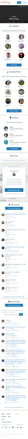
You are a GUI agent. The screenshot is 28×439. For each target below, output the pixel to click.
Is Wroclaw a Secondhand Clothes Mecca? (15, 214)
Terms (23, 433)
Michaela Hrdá (13, 335)
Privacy (2, 435)
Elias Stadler (12, 381)
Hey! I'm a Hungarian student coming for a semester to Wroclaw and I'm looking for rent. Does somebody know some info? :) (15, 342)
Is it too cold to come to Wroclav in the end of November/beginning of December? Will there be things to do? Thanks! (15, 361)
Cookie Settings (6, 422)
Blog (9, 416)
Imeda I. (12, 364)
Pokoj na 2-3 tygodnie (10, 279)
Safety (9, 414)
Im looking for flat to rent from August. (14, 247)
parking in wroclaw (9, 333)
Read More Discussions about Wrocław (14, 297)
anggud (11, 374)
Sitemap (7, 435)
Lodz (18, 22)
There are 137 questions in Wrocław (14, 407)
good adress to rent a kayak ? (12, 272)
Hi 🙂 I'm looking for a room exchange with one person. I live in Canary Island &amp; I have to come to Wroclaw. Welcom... (15, 371)
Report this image (23, 6)
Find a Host (14, 65)
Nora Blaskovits (13, 354)
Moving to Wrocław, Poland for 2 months (15, 327)
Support (3, 416)
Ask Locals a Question (14, 305)
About (3, 414)
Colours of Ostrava (10, 239)
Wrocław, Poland (9, 226)
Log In (24, 2)
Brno (22, 22)
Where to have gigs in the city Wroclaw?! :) (15, 379)
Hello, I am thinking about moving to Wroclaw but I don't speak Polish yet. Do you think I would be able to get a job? (15, 351)
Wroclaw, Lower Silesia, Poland (12, 251)
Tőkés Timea (13, 345)
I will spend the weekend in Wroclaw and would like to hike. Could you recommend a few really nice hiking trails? (15, 397)
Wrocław (7, 218)
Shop (2, 419)
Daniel (11, 390)
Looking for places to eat (11, 287)
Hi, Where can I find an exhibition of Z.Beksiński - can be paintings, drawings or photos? (15, 387)
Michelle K (12, 328)
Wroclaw (8, 22)
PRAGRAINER (13, 400)
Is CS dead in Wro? (9, 222)
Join (19, 2)
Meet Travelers (14, 110)
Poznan (13, 22)
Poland (14, 16)
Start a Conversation (14, 208)
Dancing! (7, 320)
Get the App (14, 148)
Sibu (11, 322)
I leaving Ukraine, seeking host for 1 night (15, 264)
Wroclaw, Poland (9, 243)
